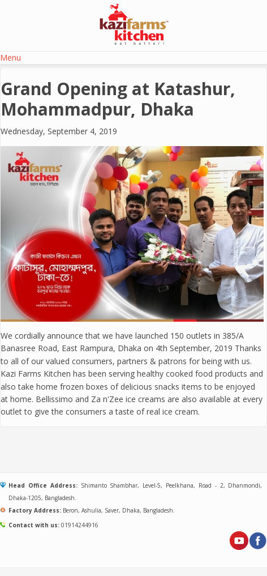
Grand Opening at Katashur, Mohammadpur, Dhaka (118, 99)
